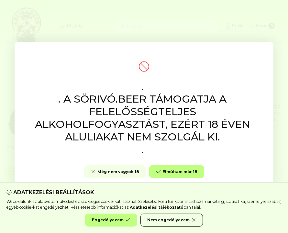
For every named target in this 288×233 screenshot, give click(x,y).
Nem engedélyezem (171, 220)
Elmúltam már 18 (176, 171)
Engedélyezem (111, 220)
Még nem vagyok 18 (115, 171)
